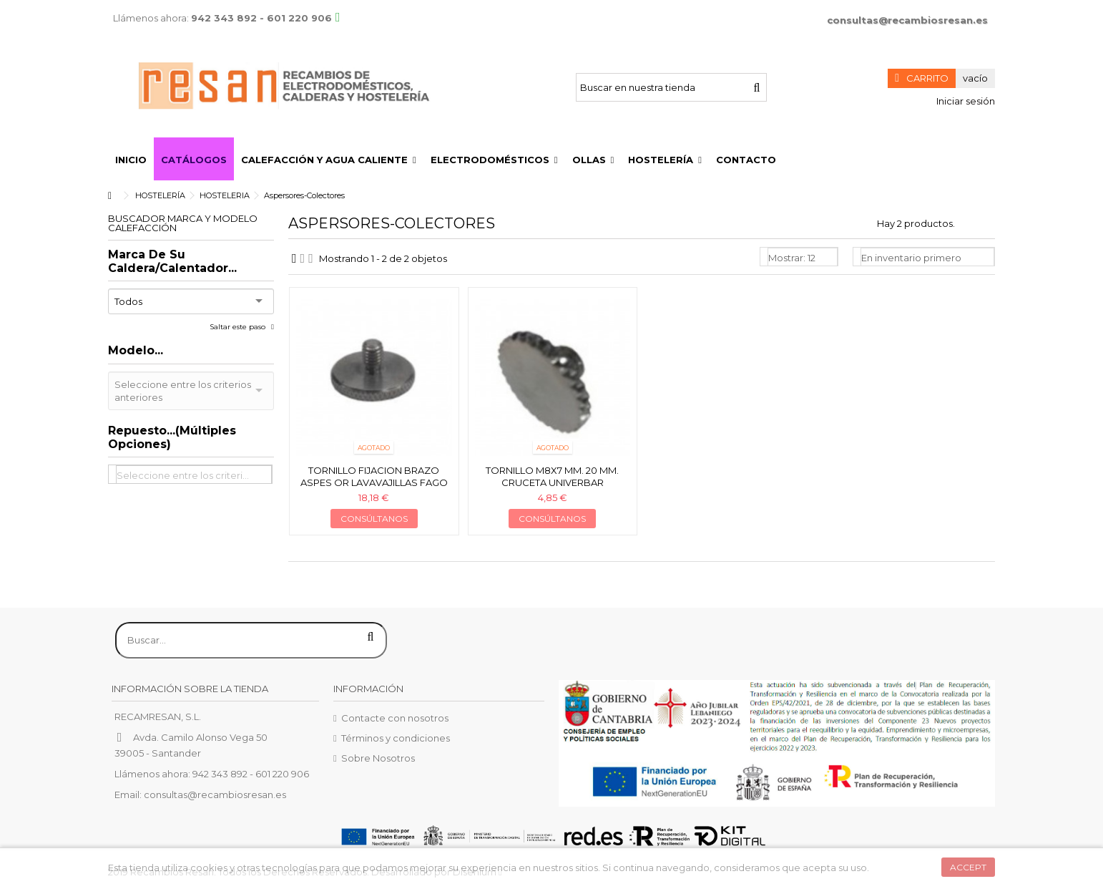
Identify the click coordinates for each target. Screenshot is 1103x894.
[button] (328, 158)
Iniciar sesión (964, 101)
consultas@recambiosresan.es (907, 20)
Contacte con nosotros (394, 718)
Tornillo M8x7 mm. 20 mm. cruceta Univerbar (552, 476)
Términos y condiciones (395, 738)
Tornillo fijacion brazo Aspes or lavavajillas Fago (374, 476)
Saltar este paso (239, 326)
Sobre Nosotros (378, 758)
